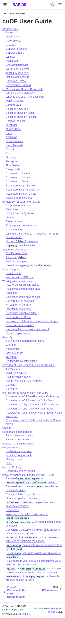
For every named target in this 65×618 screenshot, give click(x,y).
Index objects (13, 40)
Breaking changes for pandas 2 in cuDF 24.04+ (29, 475)
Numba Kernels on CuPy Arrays (24, 380)
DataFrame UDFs (16, 372)
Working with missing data (17, 281)
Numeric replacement (18, 333)
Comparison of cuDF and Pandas (21, 201)
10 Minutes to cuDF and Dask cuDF (22, 89)
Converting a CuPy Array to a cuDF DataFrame (32, 404)
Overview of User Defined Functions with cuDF (28, 365)
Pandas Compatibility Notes (18, 443)
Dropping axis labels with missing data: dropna (32, 321)
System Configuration (18, 439)
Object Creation (15, 100)
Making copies (14, 459)
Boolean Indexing (16, 121)
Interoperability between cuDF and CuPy (25, 392)
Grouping (11, 157)
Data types (12, 209)
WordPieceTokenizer (17, 69)
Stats (9, 133)
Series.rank (12, 510)
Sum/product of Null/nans (20, 300)
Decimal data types (17, 261)
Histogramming (14, 141)
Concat (10, 149)
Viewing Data (13, 104)
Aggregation (13, 348)
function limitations (23, 245)
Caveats (10, 384)
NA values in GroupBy (18, 304)
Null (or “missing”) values (20, 213)
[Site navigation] (5, 4)
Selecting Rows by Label (20, 112)
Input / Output (10, 269)
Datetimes (11, 292)
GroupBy (11, 44)
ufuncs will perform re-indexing (23, 498)
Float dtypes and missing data (23, 288)
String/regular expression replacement (27, 329)
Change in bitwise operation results (26, 494)
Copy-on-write (10, 447)
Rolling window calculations (21, 361)
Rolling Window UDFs (18, 376)
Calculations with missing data (23, 296)
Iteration (10, 217)
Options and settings (17, 77)
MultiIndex (11, 125)
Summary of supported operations (25, 340)
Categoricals (13, 169)
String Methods (14, 145)
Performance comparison (20, 435)
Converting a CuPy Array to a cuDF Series (30, 408)
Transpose (12, 161)
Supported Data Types (15, 249)
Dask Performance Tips (19, 197)
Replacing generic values (20, 325)
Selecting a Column (17, 108)
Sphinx (21, 614)
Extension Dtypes (16, 81)
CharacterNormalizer (17, 64)
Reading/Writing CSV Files (21, 185)
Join (8, 153)
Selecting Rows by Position (21, 116)
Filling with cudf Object (18, 317)
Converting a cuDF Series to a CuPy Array (30, 400)
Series (9, 32)
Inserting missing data (18, 309)
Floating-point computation (21, 225)
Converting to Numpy (18, 177)
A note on (16, 257)
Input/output (12, 60)
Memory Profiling (11, 467)
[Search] (52, 4)
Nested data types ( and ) (28, 265)
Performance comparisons (17, 431)
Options (6, 427)
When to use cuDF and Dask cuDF (25, 96)
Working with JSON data (20, 277)
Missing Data (13, 129)
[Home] (5, 13)
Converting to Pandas (18, 173)
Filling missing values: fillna (21, 313)
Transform (11, 357)
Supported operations (18, 205)
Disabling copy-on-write (19, 455)
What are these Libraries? (20, 92)
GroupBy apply (14, 353)
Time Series (12, 165)
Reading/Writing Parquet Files (23, 189)
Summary (11, 388)
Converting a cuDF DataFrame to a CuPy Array (32, 396)
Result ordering (14, 221)
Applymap (11, 137)
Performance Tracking (18, 85)
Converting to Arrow (17, 181)
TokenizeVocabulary (17, 73)
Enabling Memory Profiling (21, 470)
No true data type (22, 241)
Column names (14, 229)
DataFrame (12, 36)
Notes (9, 463)
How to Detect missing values (22, 284)
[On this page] (60, 4)
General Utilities (15, 52)
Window (10, 56)
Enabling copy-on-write (19, 451)
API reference (10, 29)
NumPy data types (16, 253)
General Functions (16, 48)
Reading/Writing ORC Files (21, 193)
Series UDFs (13, 368)
